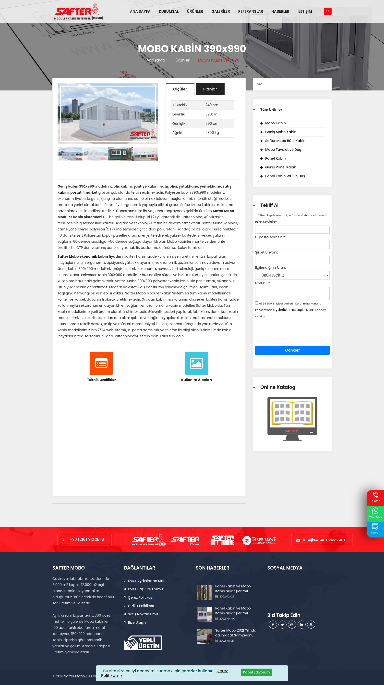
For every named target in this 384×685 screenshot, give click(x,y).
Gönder (292, 350)
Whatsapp (375, 513)
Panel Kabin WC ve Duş (285, 176)
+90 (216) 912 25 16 (84, 539)
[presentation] (292, 336)
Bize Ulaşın (137, 622)
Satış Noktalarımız (143, 614)
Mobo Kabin (275, 123)
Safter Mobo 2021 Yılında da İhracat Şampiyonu (235, 633)
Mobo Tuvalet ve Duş (283, 149)
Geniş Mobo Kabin (280, 131)
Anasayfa (154, 60)
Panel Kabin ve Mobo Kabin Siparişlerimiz (233, 589)
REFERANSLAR (250, 11)
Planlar (210, 89)
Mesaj (375, 528)
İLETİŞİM (305, 11)
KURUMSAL (169, 11)
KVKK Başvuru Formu (145, 589)
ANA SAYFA (140, 11)
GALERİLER (220, 11)
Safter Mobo (74, 676)
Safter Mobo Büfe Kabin (285, 140)
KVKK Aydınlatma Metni (148, 580)
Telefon (375, 497)
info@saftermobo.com (321, 539)
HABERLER (280, 11)
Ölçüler (180, 89)
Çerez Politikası (140, 597)
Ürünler (181, 60)
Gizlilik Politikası (141, 605)
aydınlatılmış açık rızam (293, 309)
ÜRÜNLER (195, 11)
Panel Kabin (275, 158)
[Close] (256, 672)
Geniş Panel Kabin (280, 167)
